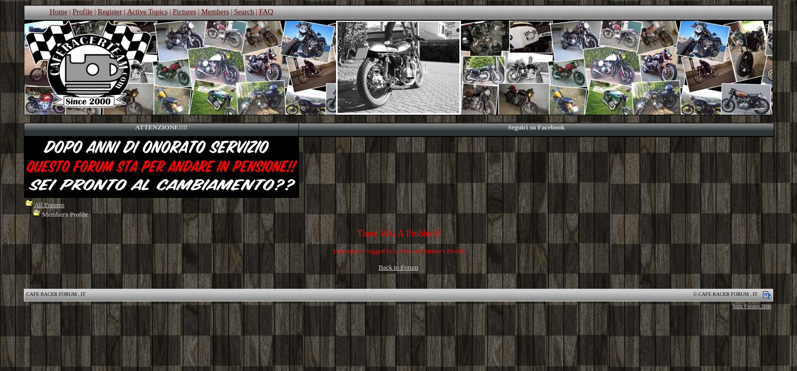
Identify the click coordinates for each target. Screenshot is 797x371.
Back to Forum (398, 267)
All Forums (49, 205)
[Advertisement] (398, 343)
